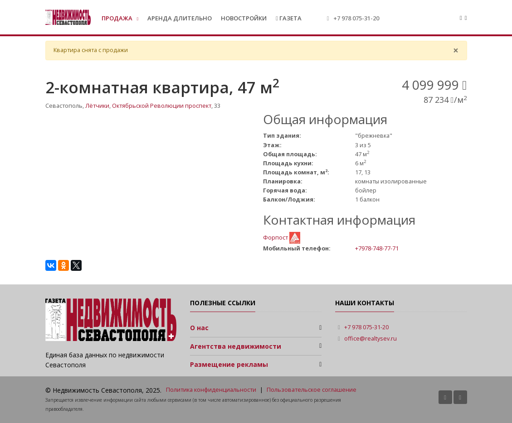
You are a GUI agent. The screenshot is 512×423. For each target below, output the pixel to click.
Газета (289, 18)
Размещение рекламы (229, 364)
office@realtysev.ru (370, 338)
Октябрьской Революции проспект (161, 106)
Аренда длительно (179, 18)
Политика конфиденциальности (211, 390)
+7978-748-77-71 (377, 248)
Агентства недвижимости (235, 346)
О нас (199, 327)
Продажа (118, 18)
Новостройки (244, 18)
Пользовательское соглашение (311, 390)
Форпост (276, 237)
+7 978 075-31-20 (356, 18)
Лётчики (97, 106)
